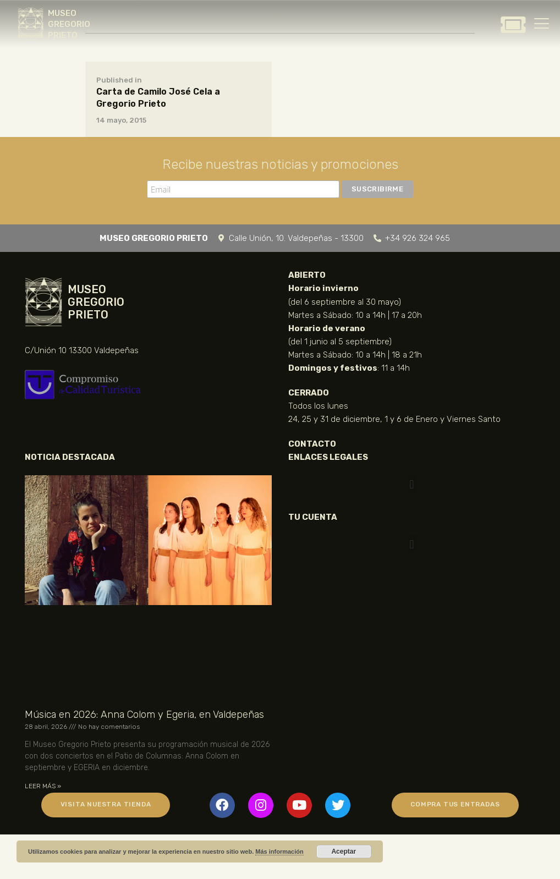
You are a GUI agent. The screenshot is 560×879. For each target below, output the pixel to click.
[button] (412, 484)
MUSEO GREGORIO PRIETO (69, 24)
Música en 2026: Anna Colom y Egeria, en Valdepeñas (144, 714)
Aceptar (343, 851)
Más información (279, 851)
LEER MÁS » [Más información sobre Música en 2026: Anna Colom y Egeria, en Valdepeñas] (43, 786)
